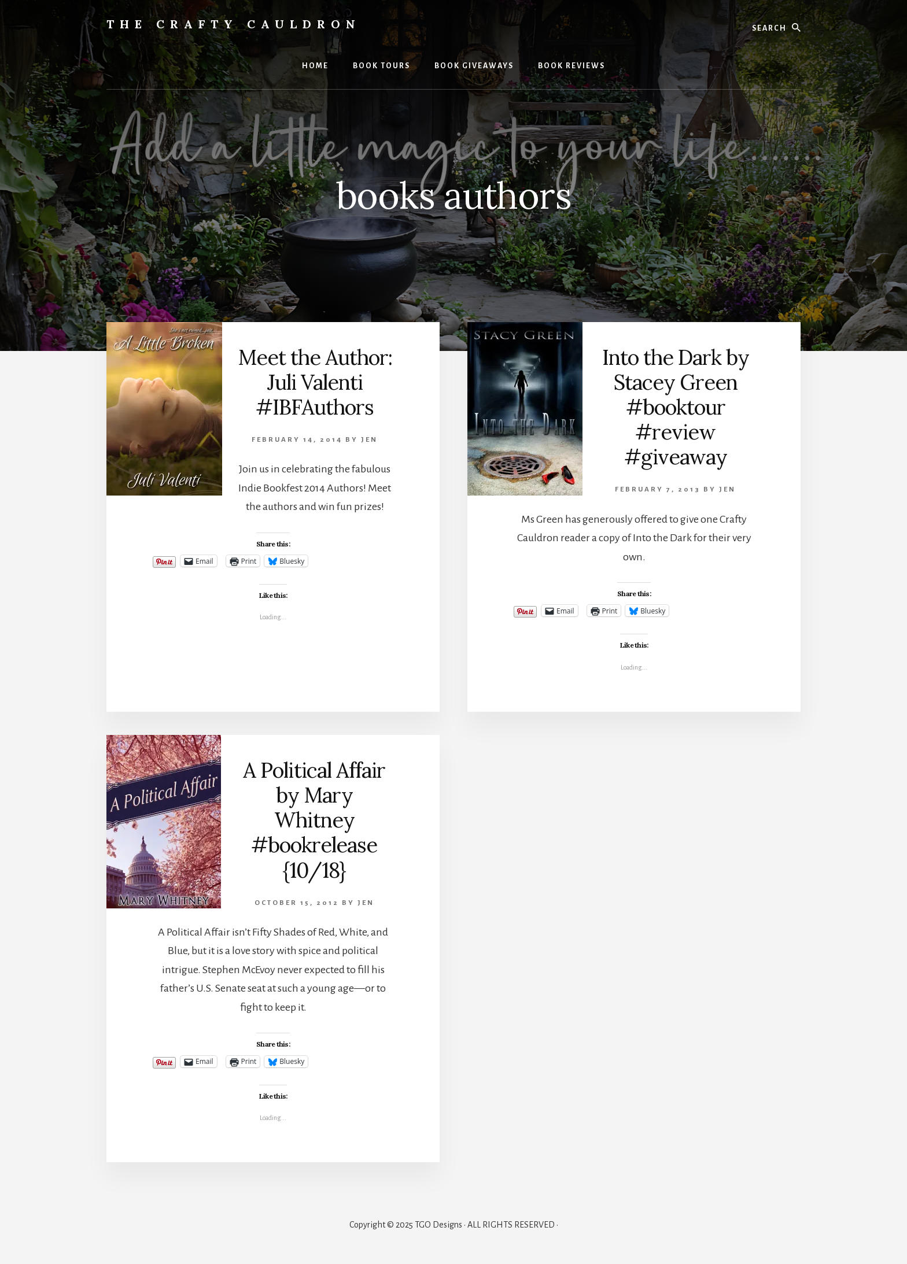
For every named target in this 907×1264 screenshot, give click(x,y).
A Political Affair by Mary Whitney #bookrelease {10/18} (314, 820)
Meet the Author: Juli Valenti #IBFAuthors (315, 382)
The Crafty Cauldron (233, 24)
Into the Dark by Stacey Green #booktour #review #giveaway (675, 407)
